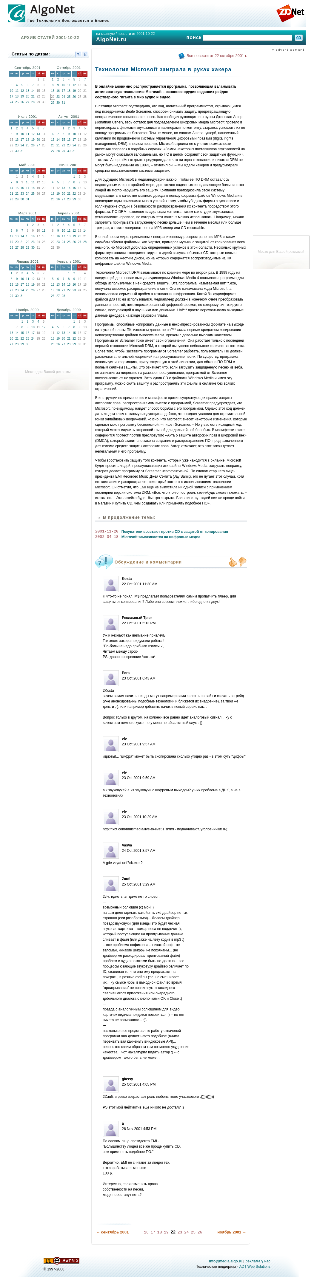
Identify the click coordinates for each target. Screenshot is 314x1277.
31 (63, 102)
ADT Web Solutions (254, 1266)
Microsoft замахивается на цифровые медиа (160, 537)
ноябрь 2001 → (231, 1232)
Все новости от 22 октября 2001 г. (217, 55)
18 (17, 96)
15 (52, 90)
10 (11, 90)
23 (58, 96)
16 (58, 90)
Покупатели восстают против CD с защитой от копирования (174, 532)
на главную (105, 34)
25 (17, 102)
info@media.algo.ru (225, 1261)
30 (58, 102)
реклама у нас (257, 1261)
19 (22, 96)
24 (11, 102)
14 (33, 90)
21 (33, 96)
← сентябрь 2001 (112, 1232)
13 (27, 90)
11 (17, 90)
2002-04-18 (106, 537)
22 (63, 145)
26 (22, 102)
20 (27, 96)
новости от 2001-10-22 (136, 34)
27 (27, 102)
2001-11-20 (106, 531)
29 (52, 102)
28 (33, 102)
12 (22, 90)
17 (11, 96)
